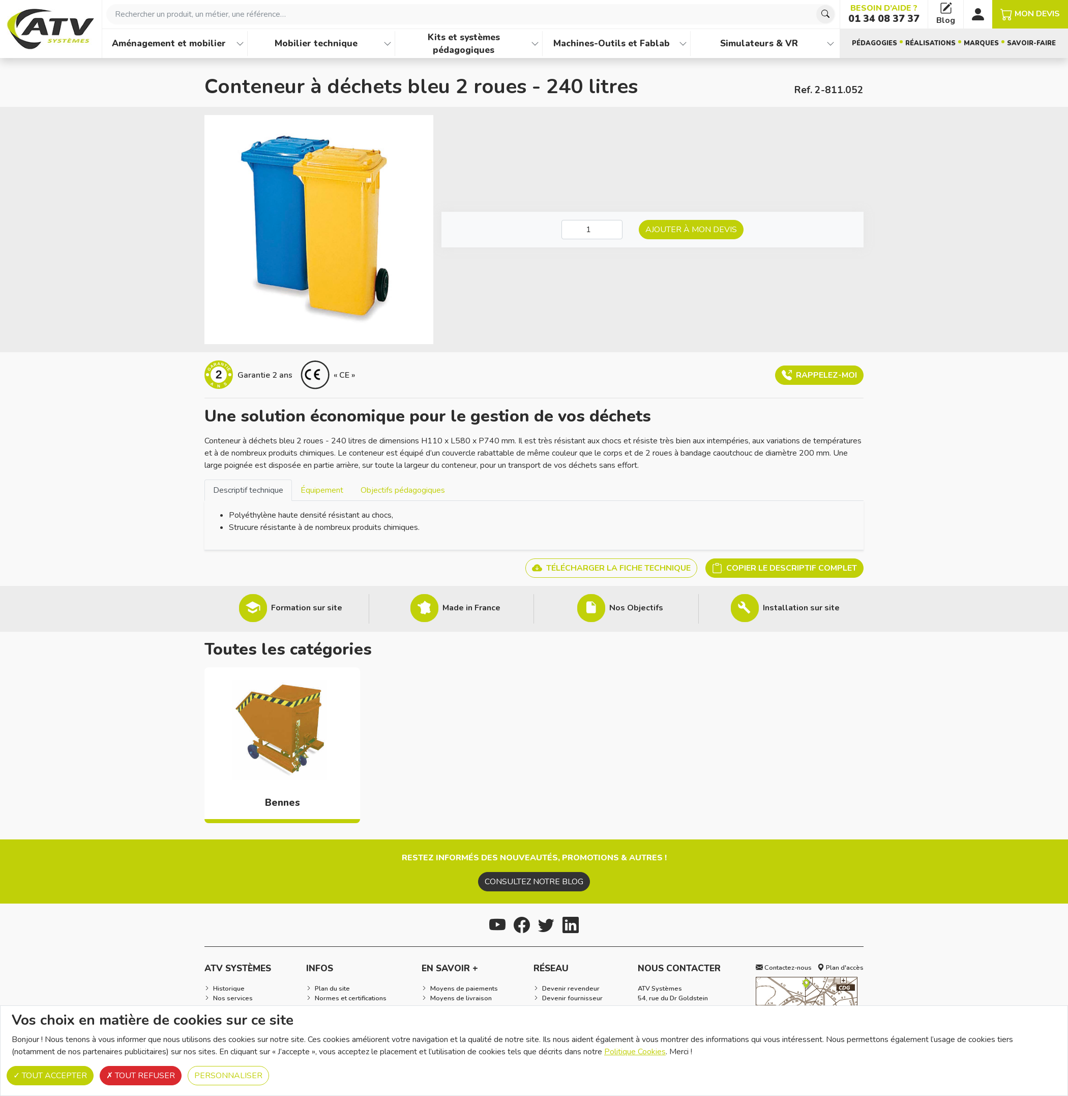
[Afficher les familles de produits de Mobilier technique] (387, 43)
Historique (229, 988)
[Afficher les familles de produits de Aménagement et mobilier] (240, 43)
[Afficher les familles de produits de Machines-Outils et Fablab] (683, 43)
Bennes (282, 802)
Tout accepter (50, 1075)
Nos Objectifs (636, 607)
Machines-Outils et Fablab (611, 43)
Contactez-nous (784, 967)
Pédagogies (874, 43)
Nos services (233, 998)
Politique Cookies (635, 1051)
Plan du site (332, 988)
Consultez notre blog (534, 881)
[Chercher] (825, 14)
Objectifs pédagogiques (403, 490)
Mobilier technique (316, 43)
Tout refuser (140, 1075)
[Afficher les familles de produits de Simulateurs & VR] (830, 43)
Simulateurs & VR (759, 43)
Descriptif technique (248, 490)
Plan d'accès (840, 967)
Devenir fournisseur (572, 998)
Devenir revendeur (571, 988)
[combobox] (471, 14)
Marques (981, 43)
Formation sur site (306, 607)
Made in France (471, 607)
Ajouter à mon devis (691, 229)
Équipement (322, 490)
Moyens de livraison (461, 998)
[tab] (248, 490)
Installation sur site (801, 607)
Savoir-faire (1031, 43)
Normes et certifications (351, 998)
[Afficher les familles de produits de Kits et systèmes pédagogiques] (535, 43)
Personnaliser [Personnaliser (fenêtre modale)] (228, 1075)
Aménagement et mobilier (169, 43)
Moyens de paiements (464, 988)
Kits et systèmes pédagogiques (464, 43)
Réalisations (930, 43)
